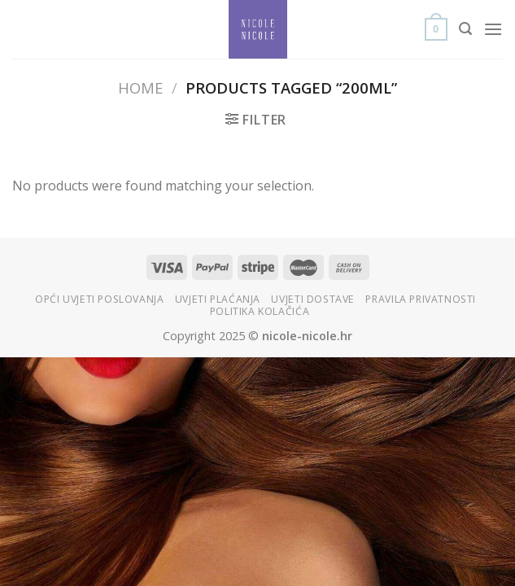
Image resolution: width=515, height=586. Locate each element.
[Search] (465, 29)
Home (140, 87)
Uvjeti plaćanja (217, 299)
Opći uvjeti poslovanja (99, 299)
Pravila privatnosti (420, 299)
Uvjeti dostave (313, 299)
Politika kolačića (259, 311)
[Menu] (493, 29)
